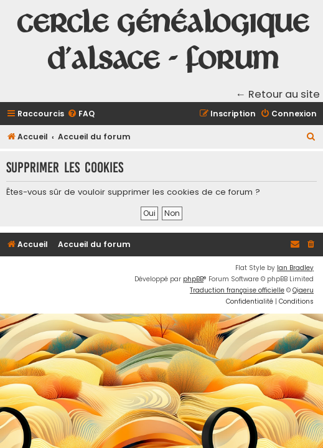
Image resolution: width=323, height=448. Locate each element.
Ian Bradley (295, 268)
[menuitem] (81, 114)
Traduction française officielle (237, 290)
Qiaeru (303, 290)
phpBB (193, 279)
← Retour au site (278, 94)
